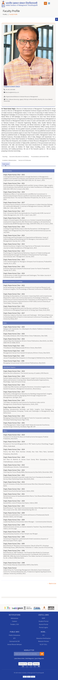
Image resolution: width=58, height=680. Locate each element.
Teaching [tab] (4, 156)
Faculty (5, 14)
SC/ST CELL (43, 644)
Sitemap (36, 664)
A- (24, 677)
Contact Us (22, 664)
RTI (14, 638)
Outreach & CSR (14, 641)
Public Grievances (14, 635)
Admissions (14, 618)
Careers (14, 621)
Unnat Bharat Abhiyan (14, 644)
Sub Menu (57, 19)
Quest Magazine (39, 658)
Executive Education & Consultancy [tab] (19, 156)
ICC (43, 635)
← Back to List (51, 583)
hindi (29, 664)
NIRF (43, 618)
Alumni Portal (43, 624)
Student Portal (43, 621)
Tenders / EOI (14, 624)
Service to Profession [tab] (24, 160)
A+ (33, 677)
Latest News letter (19, 658)
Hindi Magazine (29, 658)
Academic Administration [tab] (9, 160)
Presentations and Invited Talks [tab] (40, 156)
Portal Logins (43, 627)
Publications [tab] (5, 164)
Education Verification (43, 638)
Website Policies (43, 641)
